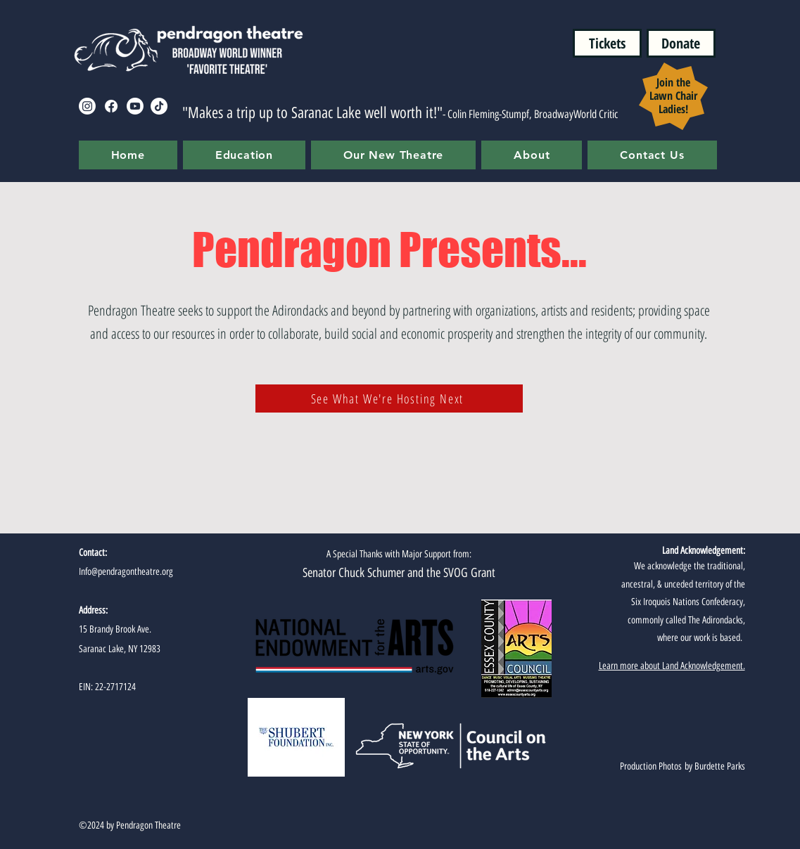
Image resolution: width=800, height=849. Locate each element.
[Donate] (681, 43)
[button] (244, 155)
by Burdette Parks (713, 766)
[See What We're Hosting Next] (389, 398)
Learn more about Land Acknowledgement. (672, 666)
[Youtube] (135, 106)
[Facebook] (111, 106)
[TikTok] (159, 106)
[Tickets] (607, 43)
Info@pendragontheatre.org (126, 572)
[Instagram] (87, 106)
